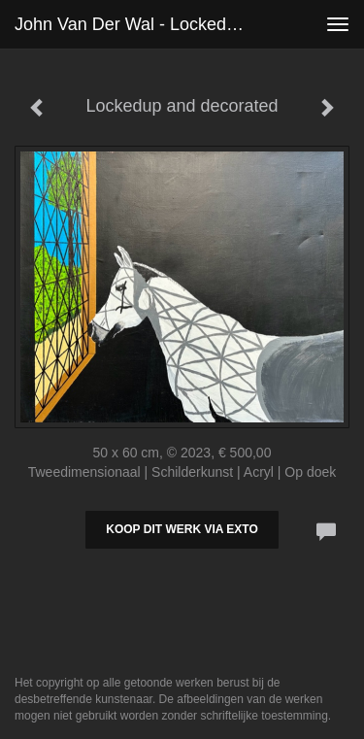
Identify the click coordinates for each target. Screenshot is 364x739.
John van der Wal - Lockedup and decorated (139, 24)
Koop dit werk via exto (181, 529)
